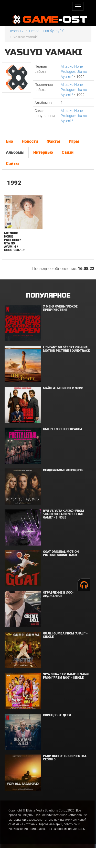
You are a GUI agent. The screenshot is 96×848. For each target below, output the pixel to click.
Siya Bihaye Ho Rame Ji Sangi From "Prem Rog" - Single (66, 676)
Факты (53, 141)
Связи (67, 152)
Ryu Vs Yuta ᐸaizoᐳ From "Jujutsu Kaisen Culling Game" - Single (63, 514)
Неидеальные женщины (63, 470)
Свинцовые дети (57, 715)
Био (9, 141)
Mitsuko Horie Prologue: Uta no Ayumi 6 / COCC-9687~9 (14, 241)
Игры (74, 141)
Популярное (48, 295)
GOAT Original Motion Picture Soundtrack (61, 553)
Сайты (12, 163)
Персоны (16, 31)
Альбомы (15, 152)
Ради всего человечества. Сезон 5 (65, 757)
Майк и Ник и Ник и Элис (63, 388)
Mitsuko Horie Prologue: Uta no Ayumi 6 (74, 71)
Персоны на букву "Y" (46, 31)
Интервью (43, 152)
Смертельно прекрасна (62, 429)
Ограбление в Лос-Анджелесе (58, 594)
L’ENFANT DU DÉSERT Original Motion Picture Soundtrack (66, 349)
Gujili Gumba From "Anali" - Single (65, 635)
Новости (30, 141)
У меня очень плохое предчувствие (60, 308)
